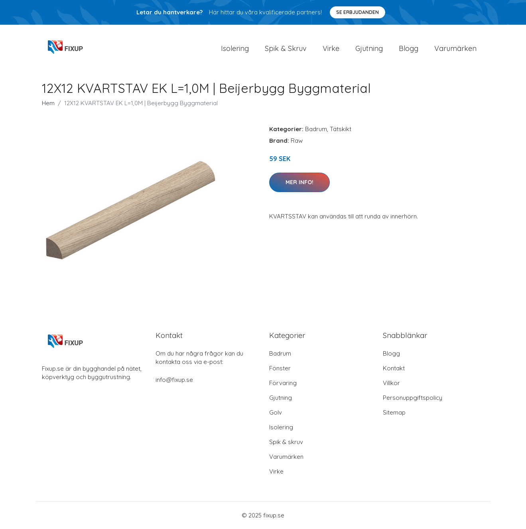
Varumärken (455, 48)
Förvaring (283, 383)
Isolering (235, 48)
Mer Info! (299, 182)
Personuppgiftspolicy (412, 397)
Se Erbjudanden (357, 12)
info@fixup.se (174, 379)
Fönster (280, 368)
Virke (331, 48)
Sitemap (394, 412)
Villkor (391, 383)
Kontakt (394, 368)
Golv (275, 412)
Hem (48, 103)
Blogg (408, 48)
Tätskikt (340, 129)
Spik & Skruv (286, 48)
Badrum (316, 129)
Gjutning (369, 48)
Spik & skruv (286, 442)
